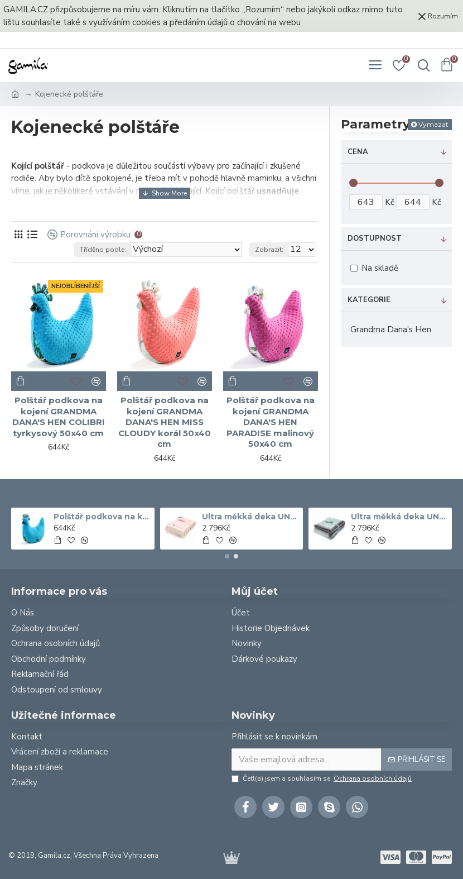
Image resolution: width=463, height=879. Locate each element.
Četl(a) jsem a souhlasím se (322, 778)
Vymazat (433, 124)
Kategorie (369, 300)
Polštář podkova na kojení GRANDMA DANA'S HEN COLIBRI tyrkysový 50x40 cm (58, 416)
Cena (358, 152)
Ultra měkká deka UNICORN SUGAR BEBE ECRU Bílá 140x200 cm (250, 517)
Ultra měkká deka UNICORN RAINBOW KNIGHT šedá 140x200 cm (399, 517)
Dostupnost (375, 238)
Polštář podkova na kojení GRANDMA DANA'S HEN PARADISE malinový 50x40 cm (270, 422)
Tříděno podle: (103, 249)
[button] (227, 556)
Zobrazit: (269, 249)
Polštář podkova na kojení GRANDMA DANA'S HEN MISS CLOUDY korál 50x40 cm (164, 422)
